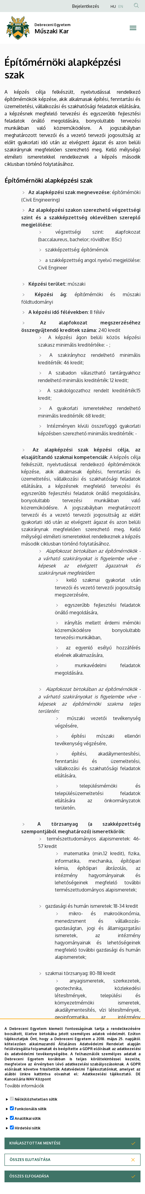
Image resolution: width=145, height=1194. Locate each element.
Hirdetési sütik (27, 1140)
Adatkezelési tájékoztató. (107, 1086)
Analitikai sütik (28, 1130)
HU (113, 6)
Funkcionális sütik (30, 1120)
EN (120, 6)
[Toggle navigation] (133, 28)
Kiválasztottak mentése (35, 1155)
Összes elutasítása (30, 1171)
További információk (24, 1097)
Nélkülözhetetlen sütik (36, 1111)
